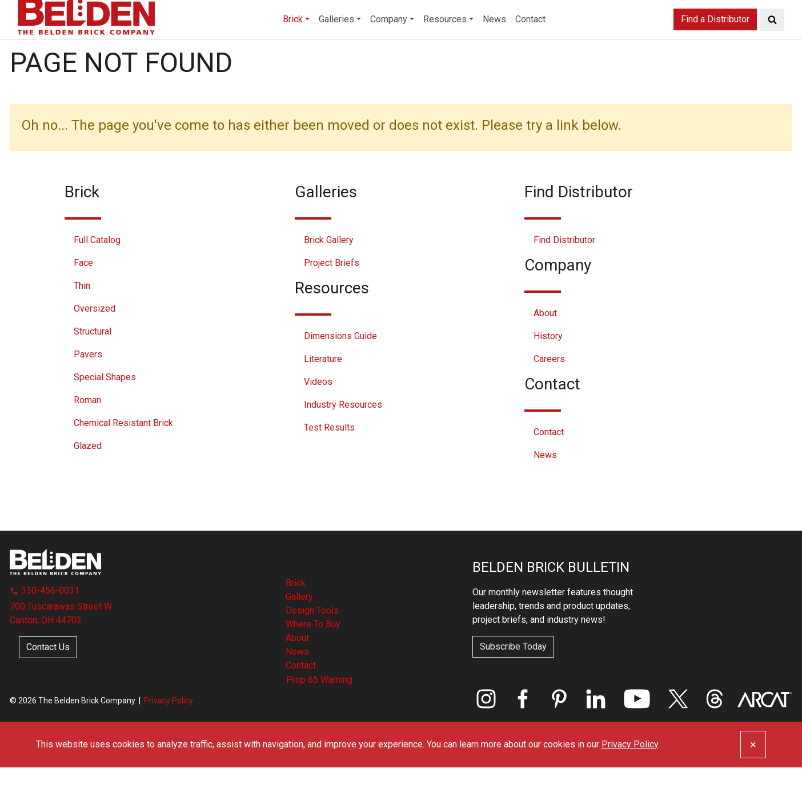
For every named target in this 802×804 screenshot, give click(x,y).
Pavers (88, 390)
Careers (549, 395)
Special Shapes (105, 413)
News (513, 42)
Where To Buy (313, 660)
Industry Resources (343, 441)
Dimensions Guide (340, 372)
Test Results (329, 464)
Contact (557, 42)
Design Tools (312, 647)
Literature (323, 395)
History (548, 372)
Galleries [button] (318, 42)
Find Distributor (564, 276)
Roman (87, 436)
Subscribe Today (513, 683)
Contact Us (48, 683)
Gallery (299, 633)
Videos (318, 418)
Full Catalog (97, 276)
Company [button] (383, 42)
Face (83, 299)
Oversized (94, 345)
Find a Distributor (715, 42)
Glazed (88, 482)
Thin (82, 322)
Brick (296, 619)
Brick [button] (264, 42)
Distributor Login (749, 14)
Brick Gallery (329, 276)
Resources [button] (453, 42)
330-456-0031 (44, 627)
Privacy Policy (168, 737)
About (545, 349)
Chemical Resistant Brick (123, 459)
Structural (92, 368)
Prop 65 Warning (319, 716)
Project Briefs (331, 299)
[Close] (753, 781)
